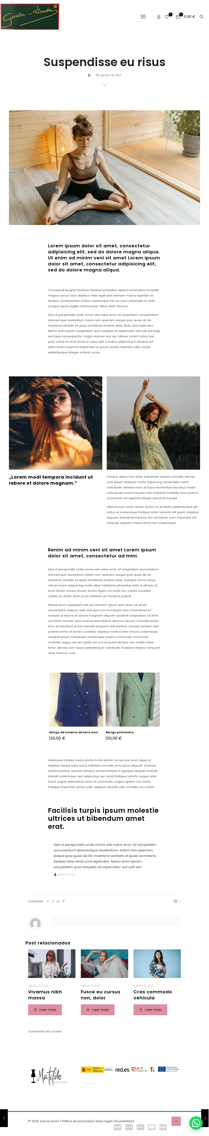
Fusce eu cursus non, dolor (101, 995)
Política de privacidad (78, 1121)
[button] (196, 1123)
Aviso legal (104, 1121)
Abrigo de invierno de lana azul (73, 732)
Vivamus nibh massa (45, 995)
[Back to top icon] (176, 1121)
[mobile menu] (143, 17)
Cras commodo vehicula (153, 995)
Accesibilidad (124, 1121)
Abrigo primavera (120, 732)
